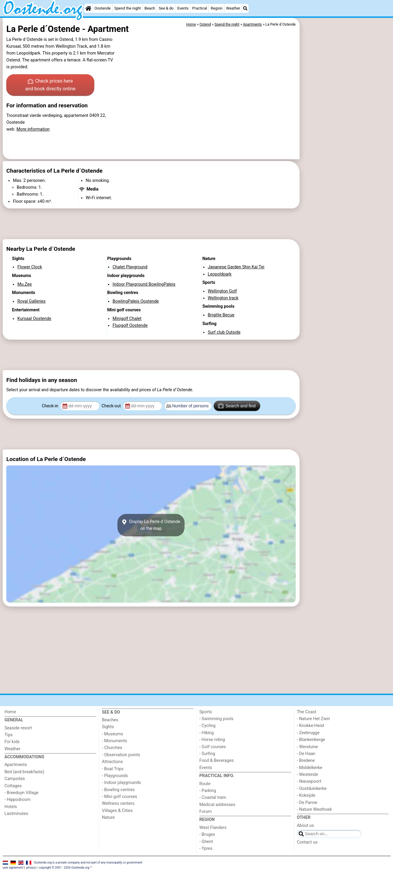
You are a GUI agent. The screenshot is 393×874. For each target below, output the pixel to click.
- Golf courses (212, 746)
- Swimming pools (216, 718)
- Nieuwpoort (309, 781)
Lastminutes (16, 813)
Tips (8, 734)
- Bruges (207, 834)
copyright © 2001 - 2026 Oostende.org (64, 867)
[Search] (245, 8)
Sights (108, 726)
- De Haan (306, 753)
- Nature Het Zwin (313, 718)
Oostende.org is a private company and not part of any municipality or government (88, 862)
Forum (205, 811)
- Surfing (207, 753)
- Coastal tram (212, 797)
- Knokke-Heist (310, 725)
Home (10, 711)
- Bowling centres (118, 789)
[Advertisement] (346, 155)
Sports (205, 711)
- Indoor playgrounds (121, 782)
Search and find (236, 406)
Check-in (50, 406)
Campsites (14, 778)
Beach (149, 8)
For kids (12, 741)
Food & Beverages (216, 760)
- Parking (207, 790)
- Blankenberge (311, 739)
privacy (31, 867)
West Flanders (212, 827)
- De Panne (307, 802)
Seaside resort (18, 728)
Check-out (111, 406)
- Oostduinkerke (312, 788)
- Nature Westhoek (314, 809)
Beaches (110, 720)
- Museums (112, 734)
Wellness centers (118, 803)
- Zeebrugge (308, 732)
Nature (108, 817)
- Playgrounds (115, 775)
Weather (233, 8)
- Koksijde (306, 795)
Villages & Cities (117, 810)
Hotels (10, 806)
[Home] (88, 8)
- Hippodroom (17, 799)
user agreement (13, 867)
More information (33, 129)
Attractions (112, 761)
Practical (199, 8)
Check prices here (50, 85)
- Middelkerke (309, 767)
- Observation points (121, 754)
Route (204, 783)
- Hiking (206, 732)
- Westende (307, 774)
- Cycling (207, 725)
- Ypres (205, 848)
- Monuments (114, 740)
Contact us (307, 842)
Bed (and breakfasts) (24, 771)
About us (305, 825)
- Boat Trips (113, 768)
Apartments (15, 764)
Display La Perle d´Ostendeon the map (151, 525)
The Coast (306, 711)
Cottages (13, 785)
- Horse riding (212, 739)
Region (216, 8)
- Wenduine (307, 746)
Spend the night (127, 8)
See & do (166, 8)
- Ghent (206, 841)
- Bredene (306, 760)
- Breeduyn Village (21, 792)
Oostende (102, 8)
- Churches (112, 747)
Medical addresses (217, 804)
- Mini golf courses (119, 796)
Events (183, 8)
